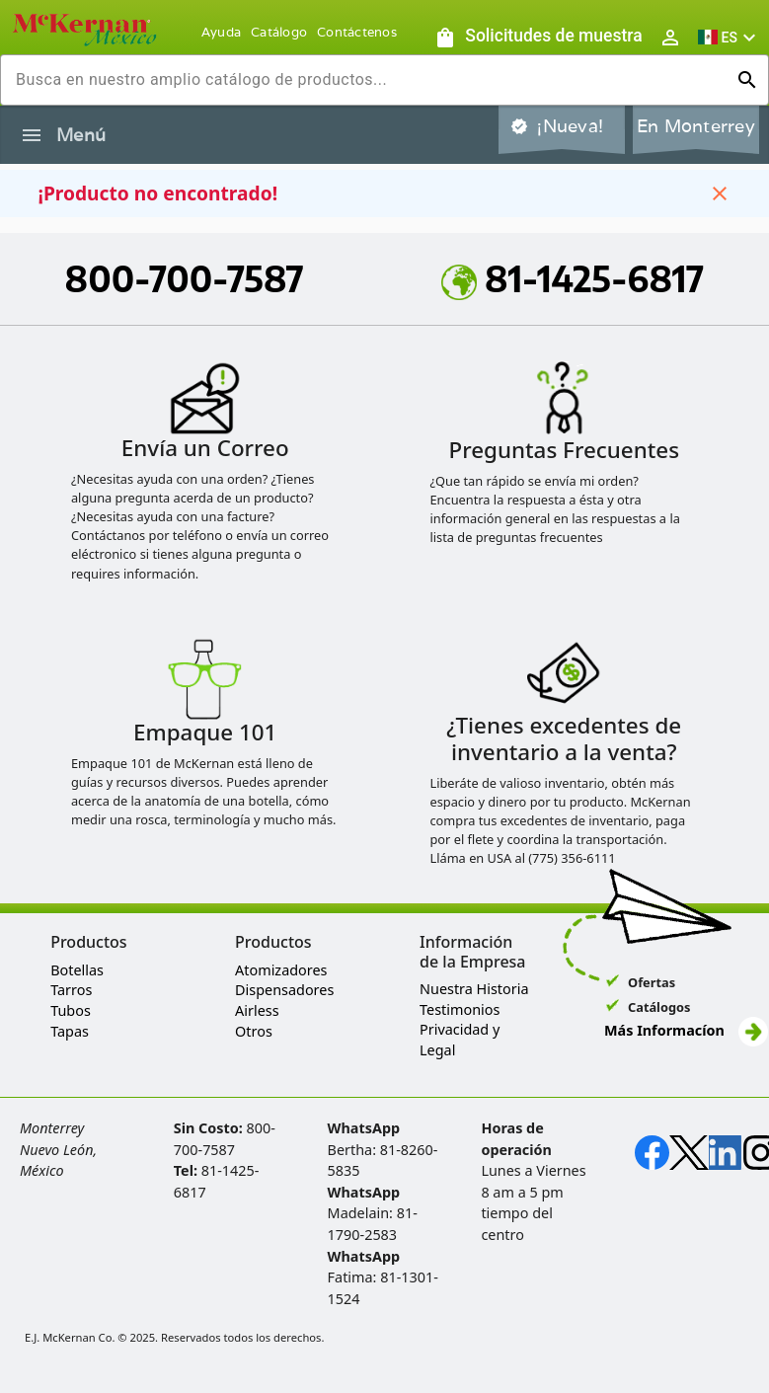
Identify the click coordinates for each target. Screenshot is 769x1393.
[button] (729, 37)
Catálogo (279, 32)
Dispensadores (284, 989)
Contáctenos (357, 32)
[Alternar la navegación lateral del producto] (31, 135)
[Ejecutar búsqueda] (747, 80)
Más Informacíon (686, 1030)
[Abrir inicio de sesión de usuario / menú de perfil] (670, 37)
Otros (253, 1031)
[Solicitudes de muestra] (538, 37)
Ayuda (221, 32)
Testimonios (460, 1009)
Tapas (69, 1031)
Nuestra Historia (474, 988)
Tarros (71, 989)
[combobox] (369, 80)
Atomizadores (281, 970)
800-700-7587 (184, 278)
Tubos (70, 1010)
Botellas (77, 970)
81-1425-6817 (572, 278)
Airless (256, 1010)
